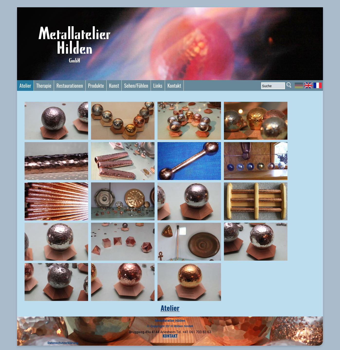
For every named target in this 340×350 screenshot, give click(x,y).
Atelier (170, 308)
